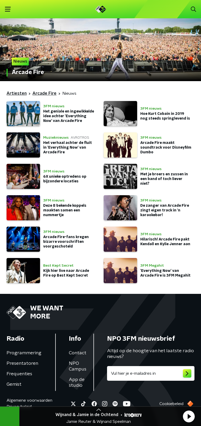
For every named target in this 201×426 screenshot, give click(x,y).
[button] (188, 416)
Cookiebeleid (171, 404)
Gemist (14, 384)
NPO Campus (77, 366)
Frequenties (19, 374)
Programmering (24, 353)
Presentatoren (22, 363)
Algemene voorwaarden (29, 400)
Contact (77, 353)
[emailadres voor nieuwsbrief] (150, 373)
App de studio (77, 382)
